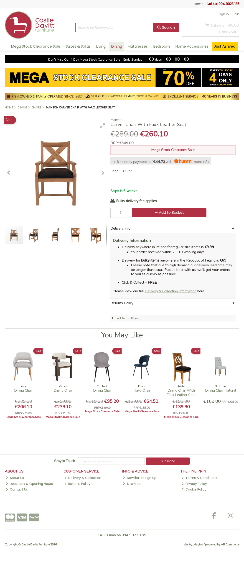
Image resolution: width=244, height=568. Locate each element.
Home (198, 4)
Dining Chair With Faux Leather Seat (181, 392)
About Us (15, 477)
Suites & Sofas (78, 46)
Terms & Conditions (199, 477)
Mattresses (137, 46)
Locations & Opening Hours (29, 483)
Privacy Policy (194, 483)
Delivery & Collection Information (170, 291)
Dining (116, 46)
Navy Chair (141, 390)
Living (101, 46)
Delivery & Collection (82, 477)
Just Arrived (224, 46)
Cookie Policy (194, 489)
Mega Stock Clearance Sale (35, 46)
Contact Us (17, 489)
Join (236, 14)
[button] (102, 125)
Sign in (224, 14)
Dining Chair (23, 390)
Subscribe (168, 461)
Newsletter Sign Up (139, 477)
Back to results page (128, 318)
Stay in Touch (64, 461)
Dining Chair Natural (220, 390)
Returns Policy (77, 483)
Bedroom (161, 46)
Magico (198, 544)
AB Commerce (230, 544)
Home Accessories (191, 46)
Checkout (227, 32)
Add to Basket (169, 212)
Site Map (131, 483)
